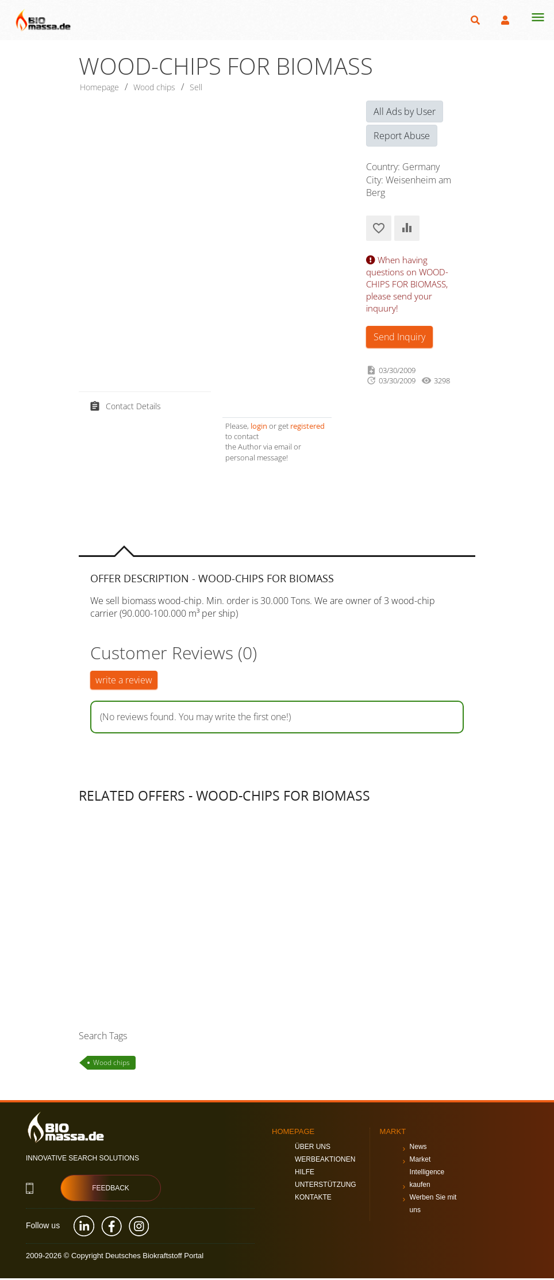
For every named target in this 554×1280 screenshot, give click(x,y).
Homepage (102, 88)
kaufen (420, 1186)
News (418, 1148)
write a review (123, 681)
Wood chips (111, 1063)
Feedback (110, 1190)
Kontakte (313, 1199)
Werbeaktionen (325, 1161)
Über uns (312, 1148)
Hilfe (304, 1174)
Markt (393, 1133)
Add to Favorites (378, 230)
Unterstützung (325, 1186)
